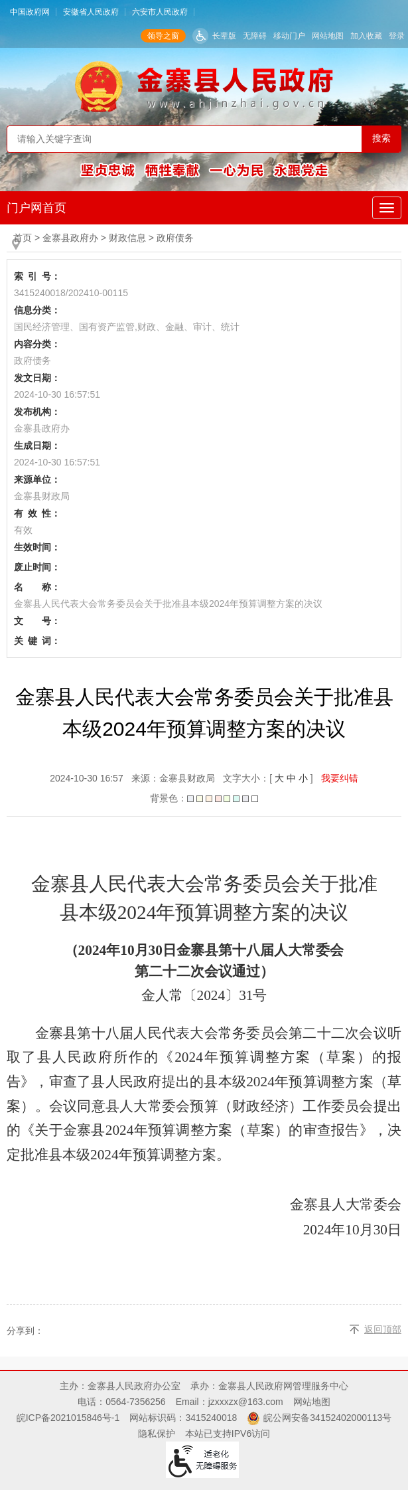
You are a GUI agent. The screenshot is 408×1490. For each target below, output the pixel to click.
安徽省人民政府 (91, 12)
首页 (22, 237)
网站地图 (328, 36)
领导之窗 (163, 36)
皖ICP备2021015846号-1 (68, 1417)
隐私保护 (156, 1433)
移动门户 (289, 36)
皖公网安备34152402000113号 (327, 1417)
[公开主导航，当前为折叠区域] (386, 208)
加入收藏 (366, 36)
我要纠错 (339, 778)
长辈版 (224, 36)
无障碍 (255, 36)
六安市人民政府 (160, 12)
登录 (397, 36)
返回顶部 (382, 1329)
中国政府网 (30, 12)
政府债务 (175, 237)
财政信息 (127, 237)
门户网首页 (36, 207)
